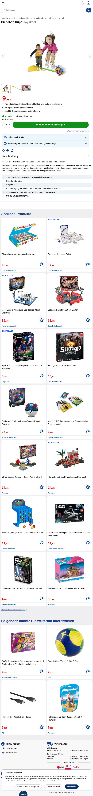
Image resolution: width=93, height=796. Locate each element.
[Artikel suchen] (46, 10)
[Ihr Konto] (83, 3)
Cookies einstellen (53, 787)
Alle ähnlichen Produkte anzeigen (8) (14, 610)
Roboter (5, 493)
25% (49, 677)
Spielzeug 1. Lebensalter (56, 18)
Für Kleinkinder (38, 18)
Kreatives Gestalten (9, 677)
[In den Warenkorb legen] (51, 125)
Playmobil (5, 382)
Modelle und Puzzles (55, 549)
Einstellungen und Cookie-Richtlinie (61, 792)
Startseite (5, 18)
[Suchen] (88, 10)
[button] (45, 137)
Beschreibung (10, 156)
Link (53, 781)
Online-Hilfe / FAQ (12, 749)
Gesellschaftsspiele (9, 270)
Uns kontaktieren (12, 752)
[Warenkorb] (89, 3)
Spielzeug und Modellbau (21, 18)
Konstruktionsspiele (9, 326)
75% (3, 733)
